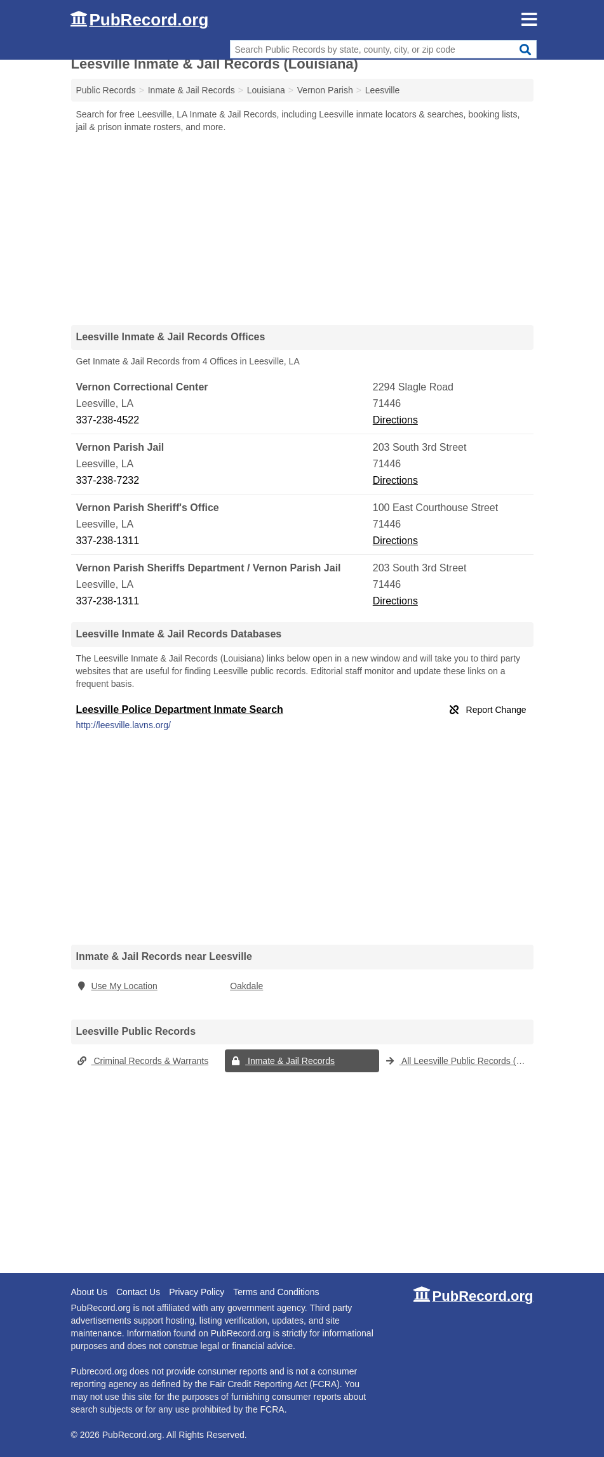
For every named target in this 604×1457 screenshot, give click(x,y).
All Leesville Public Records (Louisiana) (459, 1061)
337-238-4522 (108, 420)
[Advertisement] (302, 228)
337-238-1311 (108, 540)
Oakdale (246, 986)
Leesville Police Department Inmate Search (179, 709)
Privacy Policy (196, 1292)
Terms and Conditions (276, 1292)
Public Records (106, 90)
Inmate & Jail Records (282, 1061)
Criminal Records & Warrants (142, 1061)
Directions (395, 420)
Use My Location (117, 986)
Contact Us (138, 1292)
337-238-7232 (108, 480)
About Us (89, 1292)
